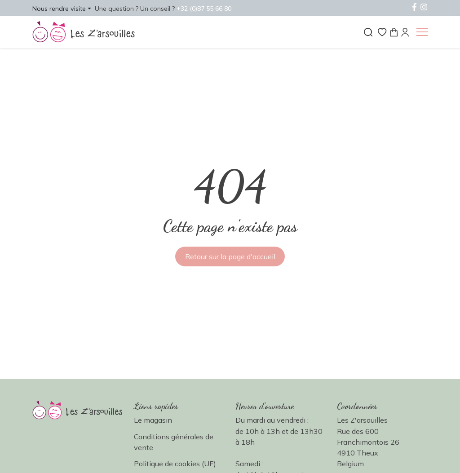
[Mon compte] (405, 31)
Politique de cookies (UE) (175, 463)
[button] (61, 8)
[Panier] (393, 31)
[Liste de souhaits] (382, 31)
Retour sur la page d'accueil (230, 256)
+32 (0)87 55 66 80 (204, 8)
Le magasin (153, 420)
